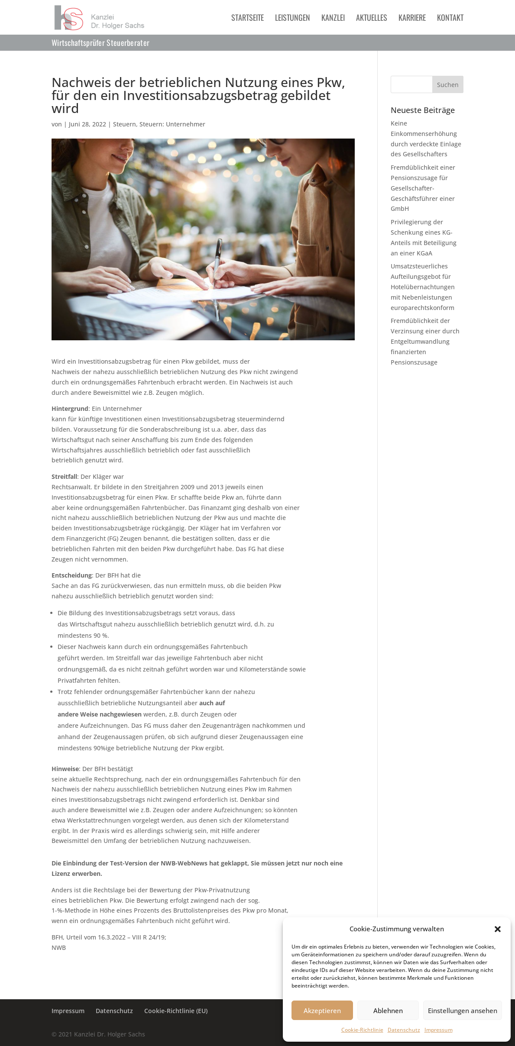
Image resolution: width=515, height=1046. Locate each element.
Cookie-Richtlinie (362, 1029)
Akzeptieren (322, 1010)
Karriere (412, 18)
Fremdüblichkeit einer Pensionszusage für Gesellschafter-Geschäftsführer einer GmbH (423, 188)
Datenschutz (404, 1029)
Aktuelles (371, 18)
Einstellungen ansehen (462, 1010)
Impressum (438, 1029)
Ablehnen (388, 1010)
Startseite (247, 18)
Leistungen (292, 18)
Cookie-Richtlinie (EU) (175, 1011)
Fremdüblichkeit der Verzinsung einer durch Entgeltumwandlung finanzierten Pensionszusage (425, 341)
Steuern (124, 124)
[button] (497, 929)
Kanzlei (333, 18)
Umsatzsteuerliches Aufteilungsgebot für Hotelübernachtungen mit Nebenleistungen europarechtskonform (423, 286)
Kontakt (450, 18)
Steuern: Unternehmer (172, 124)
